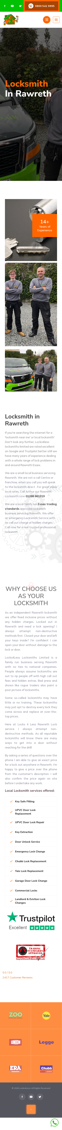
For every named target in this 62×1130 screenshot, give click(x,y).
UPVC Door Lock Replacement (23, 812)
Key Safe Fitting (22, 801)
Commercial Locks (23, 891)
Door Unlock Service (25, 842)
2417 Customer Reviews (17, 977)
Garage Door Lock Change (28, 881)
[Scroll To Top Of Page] (31, 1114)
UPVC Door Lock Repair (27, 822)
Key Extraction (21, 832)
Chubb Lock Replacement (28, 861)
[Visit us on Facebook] (4, 5)
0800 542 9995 (45, 6)
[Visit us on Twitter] (20, 5)
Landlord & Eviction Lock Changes (27, 901)
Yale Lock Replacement (26, 871)
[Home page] (22, 19)
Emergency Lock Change (27, 852)
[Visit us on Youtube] (12, 5)
